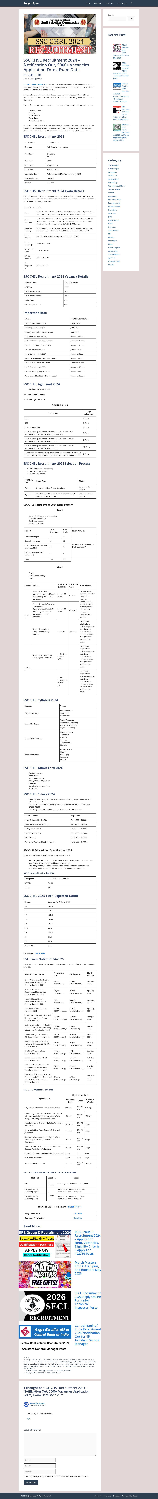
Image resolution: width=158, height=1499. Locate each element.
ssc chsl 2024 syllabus (79, 1362)
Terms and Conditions (129, 1496)
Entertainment (114, 203)
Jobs (27, 1357)
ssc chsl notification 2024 (36, 1366)
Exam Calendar (114, 206)
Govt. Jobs (97, 3)
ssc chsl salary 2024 (69, 1366)
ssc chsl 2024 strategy (64, 1362)
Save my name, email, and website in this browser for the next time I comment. (57, 1476)
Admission (112, 172)
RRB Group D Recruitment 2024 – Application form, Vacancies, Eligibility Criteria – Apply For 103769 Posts (88, 1242)
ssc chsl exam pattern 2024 (70, 1364)
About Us (98, 1496)
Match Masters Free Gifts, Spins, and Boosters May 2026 (88, 1268)
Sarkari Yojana (114, 247)
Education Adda (114, 199)
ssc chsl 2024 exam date (54, 1360)
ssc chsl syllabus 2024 (84, 1366)
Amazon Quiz (113, 179)
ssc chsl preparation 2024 (53, 1366)
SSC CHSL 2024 (40, 1360)
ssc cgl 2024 (30, 1360)
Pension (111, 237)
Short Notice (75, 1206)
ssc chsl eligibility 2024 (52, 1364)
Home (88, 3)
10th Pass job (122, 3)
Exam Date (112, 210)
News (110, 223)
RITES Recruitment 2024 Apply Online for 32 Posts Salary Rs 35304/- (48, 1370)
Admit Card (112, 175)
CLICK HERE (40, 953)
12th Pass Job (113, 169)
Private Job (109, 3)
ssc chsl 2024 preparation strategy (44, 1362)
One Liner (112, 227)
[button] (131, 3)
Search (111, 15)
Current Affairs (114, 189)
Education (112, 196)
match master (113, 220)
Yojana (111, 264)
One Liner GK (113, 230)
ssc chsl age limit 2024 (37, 1364)
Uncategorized (114, 261)
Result (110, 244)
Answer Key (112, 182)
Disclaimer (116, 1496)
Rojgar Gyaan (32, 3)
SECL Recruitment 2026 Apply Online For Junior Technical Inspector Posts (88, 1300)
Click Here (78, 1213)
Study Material (114, 254)
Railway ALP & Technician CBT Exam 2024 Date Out (43, 1373)
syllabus (111, 258)
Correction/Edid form (116, 186)
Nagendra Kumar (37, 1403)
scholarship (112, 251)
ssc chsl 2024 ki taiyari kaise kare (74, 1360)
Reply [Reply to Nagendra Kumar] (28, 1419)
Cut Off (111, 193)
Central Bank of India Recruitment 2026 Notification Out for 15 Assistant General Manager (88, 1335)
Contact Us (107, 1496)
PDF (109, 234)
